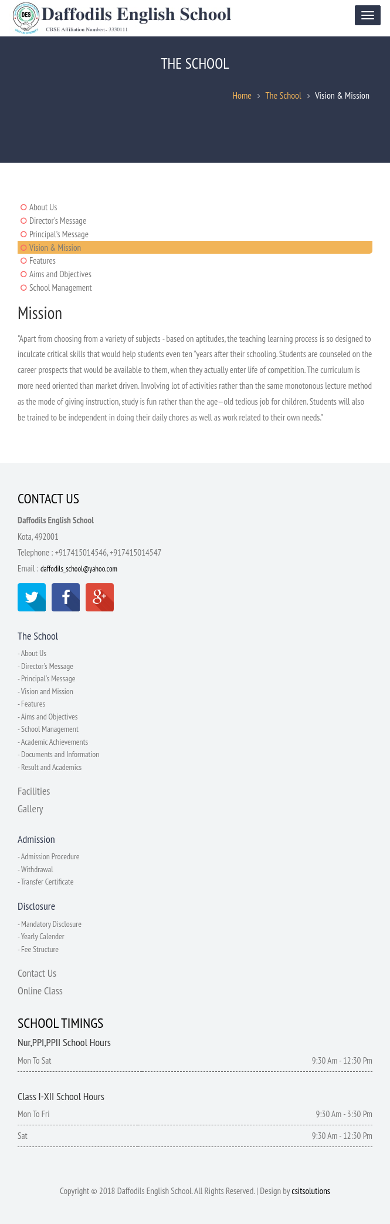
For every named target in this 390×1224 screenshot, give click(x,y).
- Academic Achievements (53, 742)
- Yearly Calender (41, 935)
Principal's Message (59, 234)
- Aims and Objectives (48, 717)
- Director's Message (46, 668)
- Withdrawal (35, 868)
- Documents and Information (59, 754)
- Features (32, 705)
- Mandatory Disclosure (50, 922)
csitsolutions (310, 1189)
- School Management (48, 730)
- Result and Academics (50, 767)
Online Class (40, 989)
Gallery (30, 808)
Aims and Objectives (60, 274)
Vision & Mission (55, 247)
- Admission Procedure (49, 856)
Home (242, 96)
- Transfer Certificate (46, 881)
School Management (60, 287)
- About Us (32, 656)
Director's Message (57, 220)
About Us (43, 207)
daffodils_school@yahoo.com (78, 572)
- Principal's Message (47, 680)
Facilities (34, 791)
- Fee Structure (38, 947)
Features (42, 260)
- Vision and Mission (46, 693)
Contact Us (37, 971)
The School (283, 96)
